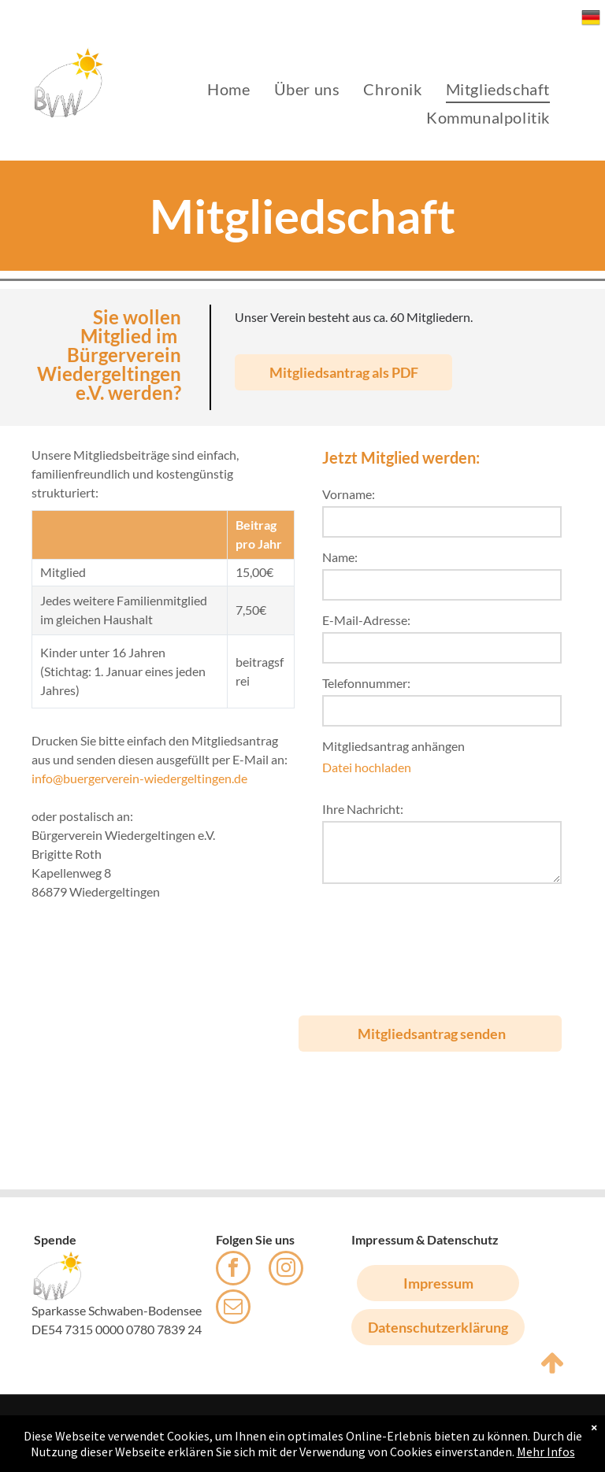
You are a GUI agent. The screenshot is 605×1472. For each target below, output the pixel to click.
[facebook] (233, 1270)
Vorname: (348, 493)
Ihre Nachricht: (362, 808)
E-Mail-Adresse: (366, 619)
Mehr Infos (546, 1451)
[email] (233, 1308)
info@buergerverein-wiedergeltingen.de (139, 778)
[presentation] (386, 943)
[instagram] (286, 1270)
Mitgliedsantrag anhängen (393, 745)
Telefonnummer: (366, 682)
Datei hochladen (366, 767)
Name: (340, 556)
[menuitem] (228, 89)
